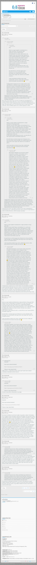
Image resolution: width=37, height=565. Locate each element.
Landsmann (10, 34)
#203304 (4, 216)
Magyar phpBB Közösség (11, 563)
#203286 (4, 377)
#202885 (4, 412)
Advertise (4, 520)
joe (9, 356)
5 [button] (29, 491)
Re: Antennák (5, 32)
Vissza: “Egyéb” (4, 494)
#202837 (4, 468)
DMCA (3, 524)
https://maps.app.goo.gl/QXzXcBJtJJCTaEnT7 (13, 366)
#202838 (4, 442)
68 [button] (32, 491)
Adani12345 (6, 381)
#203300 (4, 296)
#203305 (4, 110)
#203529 (4, 34)
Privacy (4, 522)
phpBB (5, 561)
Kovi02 (5, 38)
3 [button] (26, 491)
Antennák (5, 23)
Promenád (6, 446)
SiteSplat (30, 561)
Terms (3, 526)
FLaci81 (10, 45)
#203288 (4, 356)
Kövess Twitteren (10, 500)
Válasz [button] (3, 29)
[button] (35, 491)
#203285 (4, 397)
